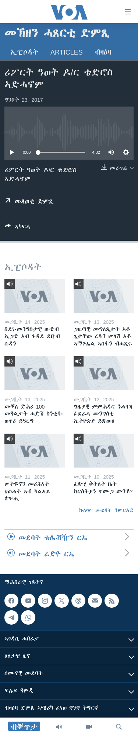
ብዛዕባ (103, 52)
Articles (66, 52)
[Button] (18, 228)
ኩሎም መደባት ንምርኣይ (106, 510)
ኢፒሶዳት (24, 52)
